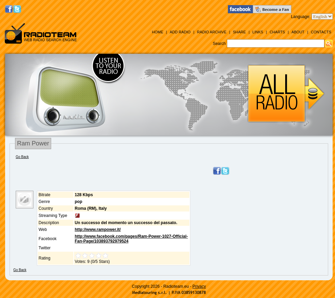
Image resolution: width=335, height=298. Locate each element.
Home (157, 32)
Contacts (321, 32)
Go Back (22, 157)
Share (239, 32)
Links (257, 32)
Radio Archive (212, 32)
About (297, 32)
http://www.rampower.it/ (98, 229)
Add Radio (180, 32)
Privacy (199, 286)
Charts (277, 32)
